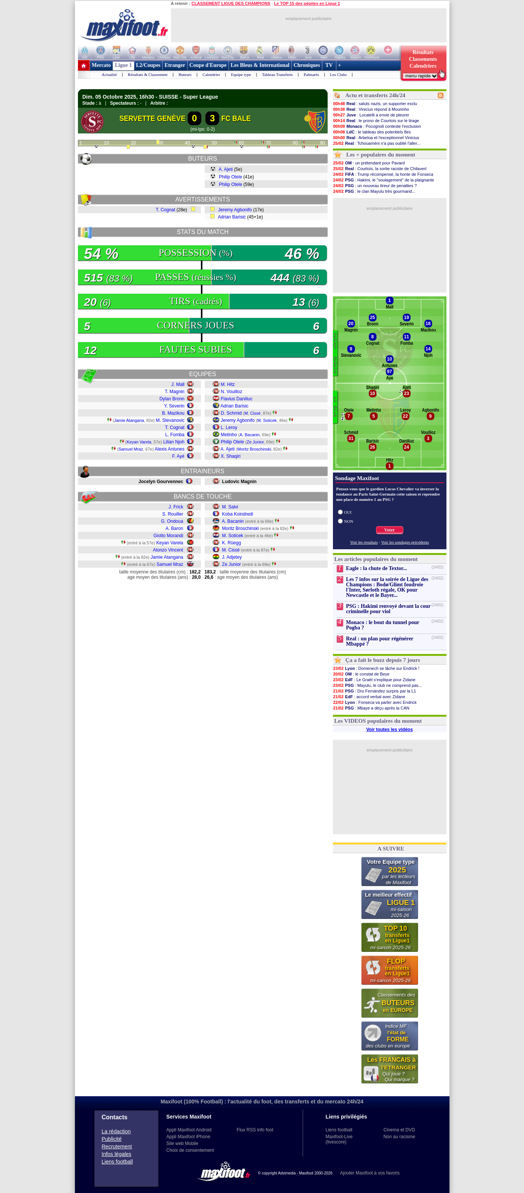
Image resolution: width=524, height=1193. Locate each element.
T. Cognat (165, 209)
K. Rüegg (231, 542)
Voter (389, 530)
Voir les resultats (364, 542)
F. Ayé (178, 456)
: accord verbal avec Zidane (369, 696)
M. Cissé (252, 413)
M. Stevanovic (170, 420)
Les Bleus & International (260, 65)
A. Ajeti (226, 169)
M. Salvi (230, 507)
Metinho (229, 434)
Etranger (175, 65)
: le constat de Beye (361, 674)
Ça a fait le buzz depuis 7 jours (382, 660)
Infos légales (117, 1154)
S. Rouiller (172, 514)
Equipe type (241, 74)
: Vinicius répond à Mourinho (371, 109)
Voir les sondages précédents (405, 542)
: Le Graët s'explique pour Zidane (374, 679)
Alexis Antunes (170, 449)
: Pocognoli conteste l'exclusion (377, 126)
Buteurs (185, 74)
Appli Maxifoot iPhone (188, 1136)
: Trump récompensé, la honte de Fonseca (383, 174)
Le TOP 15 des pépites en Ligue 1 (307, 3)
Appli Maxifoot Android (188, 1130)
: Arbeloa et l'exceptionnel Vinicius (376, 137)
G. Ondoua (172, 521)
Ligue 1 (123, 65)
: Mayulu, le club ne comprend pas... (377, 685)
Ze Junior (255, 442)
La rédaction (116, 1131)
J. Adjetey (232, 557)
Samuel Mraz (130, 449)
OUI (348, 512)
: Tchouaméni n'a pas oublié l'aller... (377, 143)
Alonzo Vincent (168, 550)
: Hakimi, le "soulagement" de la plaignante (383, 180)
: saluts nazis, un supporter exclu (375, 103)
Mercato (101, 65)
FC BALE (236, 118)
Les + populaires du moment (380, 155)
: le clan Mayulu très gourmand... (374, 191)
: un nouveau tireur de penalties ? (375, 185)
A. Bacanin (249, 434)
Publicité (112, 1139)
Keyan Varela (139, 442)
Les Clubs (338, 74)
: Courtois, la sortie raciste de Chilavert (380, 168)
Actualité (109, 74)
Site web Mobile (182, 1143)
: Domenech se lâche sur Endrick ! (376, 668)
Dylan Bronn (171, 398)
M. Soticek (267, 420)
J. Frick (175, 507)
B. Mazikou (173, 413)
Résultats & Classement (148, 74)
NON (348, 521)
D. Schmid (231, 413)
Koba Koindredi (237, 514)
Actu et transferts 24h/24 (375, 95)
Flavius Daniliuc (237, 398)
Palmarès (311, 74)
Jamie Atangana (129, 420)
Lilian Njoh (173, 442)
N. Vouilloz (232, 391)
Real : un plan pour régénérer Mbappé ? (380, 641)
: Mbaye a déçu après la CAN (371, 708)
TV (329, 65)
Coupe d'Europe (208, 65)
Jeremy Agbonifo (235, 209)
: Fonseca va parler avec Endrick (375, 702)
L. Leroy (229, 427)
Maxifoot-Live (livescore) (339, 1139)
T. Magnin (174, 391)
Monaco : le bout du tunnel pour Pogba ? (382, 625)
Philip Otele (230, 177)
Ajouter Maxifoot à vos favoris (370, 1173)
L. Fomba (175, 434)
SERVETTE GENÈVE (152, 118)
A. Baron (174, 528)
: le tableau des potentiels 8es (372, 132)
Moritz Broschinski (254, 449)
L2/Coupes (148, 65)
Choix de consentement (190, 1150)
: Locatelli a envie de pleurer (371, 115)
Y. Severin (174, 406)
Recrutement (117, 1146)
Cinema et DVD (399, 1130)
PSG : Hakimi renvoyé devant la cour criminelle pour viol (388, 608)
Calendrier (211, 74)
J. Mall (178, 384)
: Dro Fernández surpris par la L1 (374, 691)
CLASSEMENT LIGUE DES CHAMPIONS (230, 3)
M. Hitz (228, 384)
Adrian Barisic (232, 217)
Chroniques (307, 65)
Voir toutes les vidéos (389, 729)
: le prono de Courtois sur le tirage (376, 120)
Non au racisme (399, 1136)
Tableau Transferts (277, 74)
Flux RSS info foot (255, 1130)
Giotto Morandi (168, 535)
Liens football (117, 1162)
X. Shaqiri (231, 456)
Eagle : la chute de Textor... (376, 568)
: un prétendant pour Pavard (369, 163)
